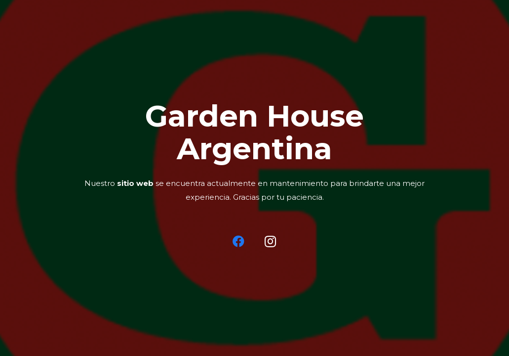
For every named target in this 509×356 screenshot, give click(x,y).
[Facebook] (238, 241)
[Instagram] (270, 241)
